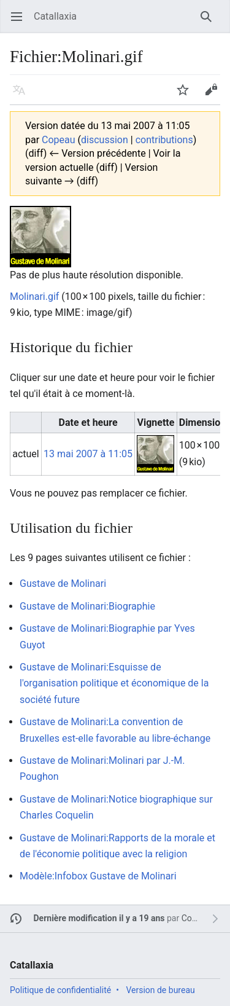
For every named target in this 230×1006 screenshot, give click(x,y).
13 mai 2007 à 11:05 (88, 454)
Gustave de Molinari (63, 583)
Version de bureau (160, 990)
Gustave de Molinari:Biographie (87, 606)
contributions (164, 140)
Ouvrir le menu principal (20, 22)
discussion (104, 140)
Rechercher (210, 22)
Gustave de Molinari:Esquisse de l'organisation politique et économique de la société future (114, 683)
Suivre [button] (187, 95)
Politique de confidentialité (60, 990)
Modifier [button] (215, 95)
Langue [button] (23, 95)
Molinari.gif (34, 296)
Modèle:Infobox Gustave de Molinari (98, 876)
